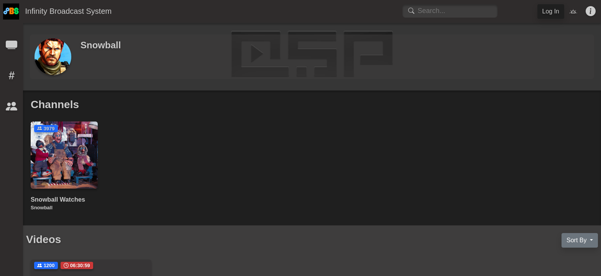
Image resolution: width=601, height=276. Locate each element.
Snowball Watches (58, 199)
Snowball (42, 207)
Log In (550, 11)
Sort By (577, 240)
